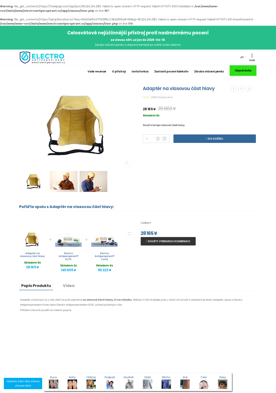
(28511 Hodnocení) (161, 97)
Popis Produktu (36, 285)
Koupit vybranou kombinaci (169, 241)
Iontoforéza (140, 71)
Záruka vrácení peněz (209, 71)
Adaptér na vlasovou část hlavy (32, 254)
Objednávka (243, 70)
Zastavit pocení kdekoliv (171, 71)
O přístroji (119, 71)
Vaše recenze (97, 71)
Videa (69, 285)
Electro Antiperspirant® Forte (104, 256)
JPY (242, 57)
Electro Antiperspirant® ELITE (68, 256)
